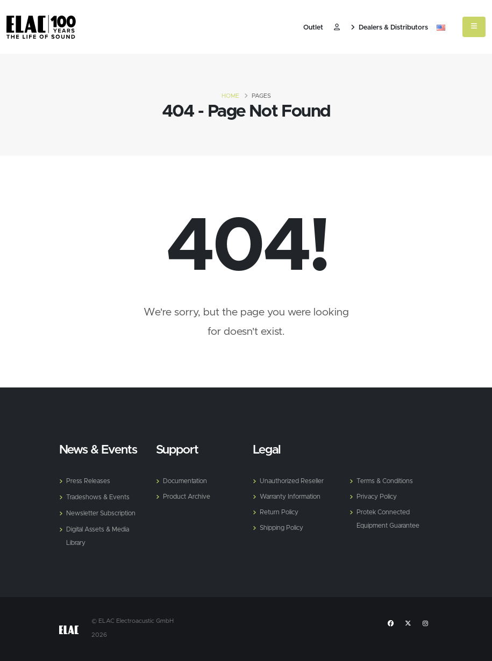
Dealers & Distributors (389, 27)
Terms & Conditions (386, 480)
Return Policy (280, 510)
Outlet (313, 27)
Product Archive (188, 495)
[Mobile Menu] (474, 27)
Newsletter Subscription (103, 511)
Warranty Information (293, 495)
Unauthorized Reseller (293, 480)
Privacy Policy (377, 495)
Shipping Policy (282, 525)
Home (230, 96)
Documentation (187, 480)
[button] (441, 27)
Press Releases (88, 480)
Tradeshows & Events (99, 496)
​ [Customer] (337, 27)
